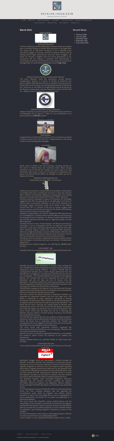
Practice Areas (67, 20)
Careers (19, 434)
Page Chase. (62, 63)
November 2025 (82, 41)
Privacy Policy (46, 434)
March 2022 (26, 29)
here (40, 91)
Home (24, 20)
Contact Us (75, 23)
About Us (31, 20)
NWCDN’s (37, 116)
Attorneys (56, 20)
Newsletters (52, 23)
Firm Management (43, 20)
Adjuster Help (40, 23)
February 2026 (81, 34)
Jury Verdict (64, 23)
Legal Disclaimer (32, 434)
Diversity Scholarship (83, 20)
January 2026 (81, 36)
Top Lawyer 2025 (82, 43)
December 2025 (81, 39)
